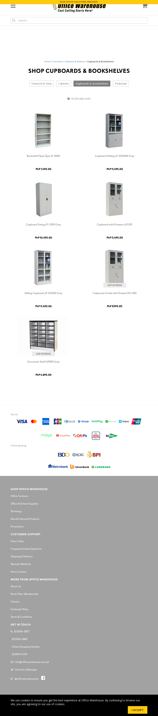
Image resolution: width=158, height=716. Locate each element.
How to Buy (17, 541)
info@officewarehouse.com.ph (30, 662)
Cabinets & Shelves (75, 61)
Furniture (58, 61)
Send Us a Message (24, 669)
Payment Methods (21, 564)
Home (47, 61)
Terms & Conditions (21, 617)
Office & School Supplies (24, 503)
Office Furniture (19, 496)
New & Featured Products (25, 519)
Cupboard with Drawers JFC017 (114, 224)
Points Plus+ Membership (24, 594)
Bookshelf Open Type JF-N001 (43, 156)
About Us (16, 586)
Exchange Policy (19, 609)
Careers (15, 601)
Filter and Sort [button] (79, 98)
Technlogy (16, 511)
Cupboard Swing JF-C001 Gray (43, 224)
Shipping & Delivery (22, 556)
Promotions (17, 526)
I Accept (138, 710)
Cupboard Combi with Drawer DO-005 (115, 293)
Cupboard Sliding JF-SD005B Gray (114, 156)
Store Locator (18, 571)
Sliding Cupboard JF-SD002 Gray (43, 293)
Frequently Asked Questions (26, 549)
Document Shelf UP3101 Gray (43, 361)
